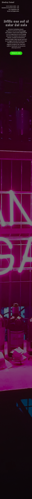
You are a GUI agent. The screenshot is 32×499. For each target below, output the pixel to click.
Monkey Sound (8, 2)
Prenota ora (16, 53)
